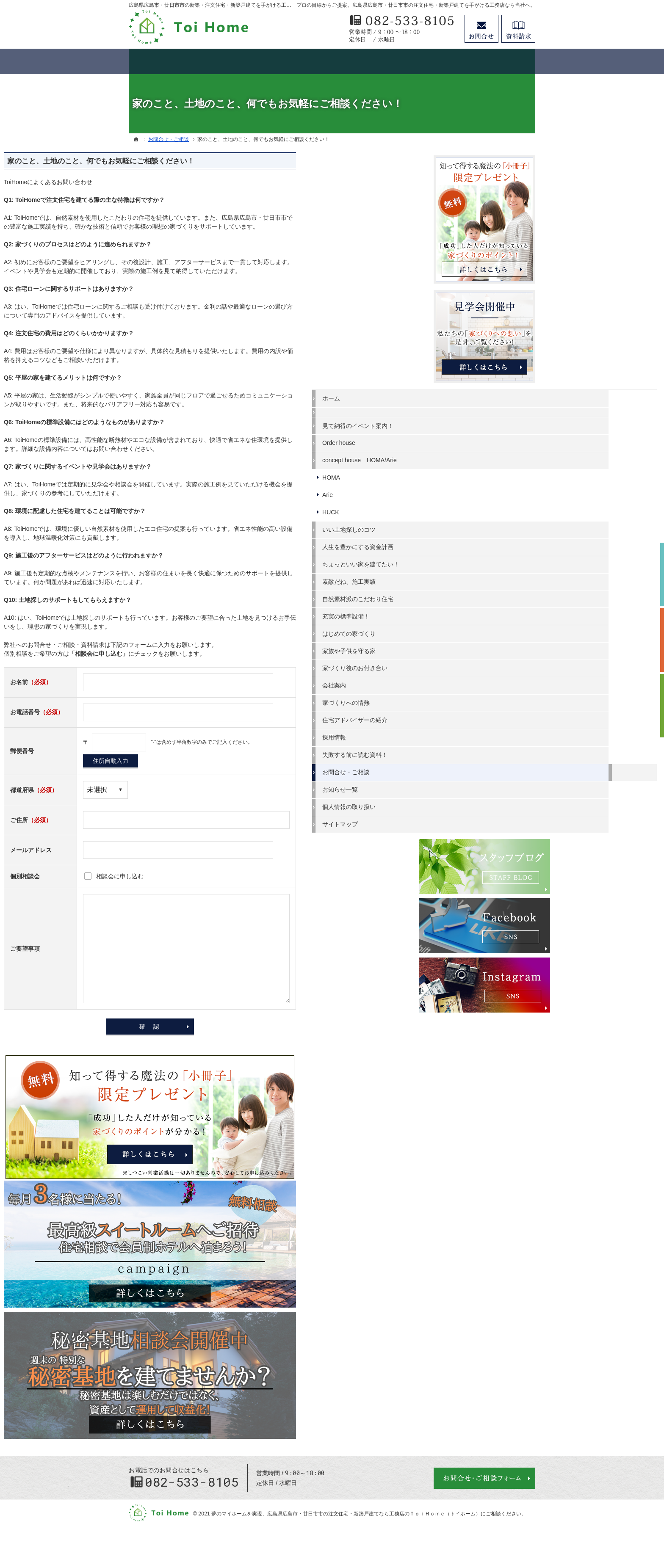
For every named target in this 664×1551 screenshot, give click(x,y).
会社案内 (456, 682)
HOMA (453, 474)
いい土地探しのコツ (470, 526)
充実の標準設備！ (467, 613)
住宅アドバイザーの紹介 (476, 716)
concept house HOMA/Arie (481, 456)
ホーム (453, 395)
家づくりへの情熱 (467, 699)
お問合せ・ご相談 (467, 768)
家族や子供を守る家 (470, 647)
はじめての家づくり (470, 630)
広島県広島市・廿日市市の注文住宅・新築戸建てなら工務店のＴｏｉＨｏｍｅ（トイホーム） (374, 1514)
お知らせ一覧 (461, 786)
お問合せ (481, 29)
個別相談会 (653, 640)
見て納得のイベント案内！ (479, 422)
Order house (460, 439)
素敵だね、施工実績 (470, 578)
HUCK (452, 508)
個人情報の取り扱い (470, 803)
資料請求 (518, 29)
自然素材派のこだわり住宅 (479, 595)
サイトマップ (461, 820)
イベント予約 (653, 574)
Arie (449, 491)
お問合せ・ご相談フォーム (484, 1478)
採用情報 (456, 734)
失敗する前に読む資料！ (476, 751)
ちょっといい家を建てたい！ (482, 560)
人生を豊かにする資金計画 (479, 543)
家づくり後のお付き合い (476, 664)
